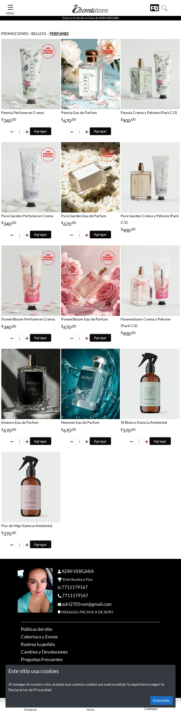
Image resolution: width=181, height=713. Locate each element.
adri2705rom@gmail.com (87, 604)
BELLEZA (38, 33)
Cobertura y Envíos (39, 636)
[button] (164, 7)
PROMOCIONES (14, 33)
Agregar (40, 131)
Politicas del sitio (36, 629)
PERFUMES (59, 33)
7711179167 (75, 587)
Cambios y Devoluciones (44, 652)
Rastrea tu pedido (38, 644)
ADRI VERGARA (78, 571)
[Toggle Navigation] (10, 6)
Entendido (161, 700)
